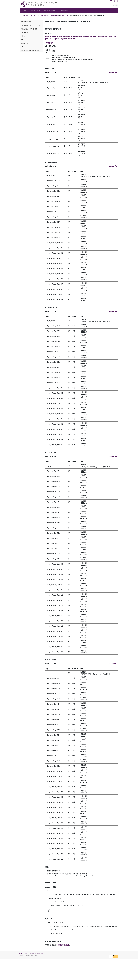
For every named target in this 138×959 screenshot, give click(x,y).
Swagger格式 (113, 72)
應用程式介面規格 (50, 11)
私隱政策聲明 (32, 953)
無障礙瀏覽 (40, 953)
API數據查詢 (64, 11)
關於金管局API (35, 11)
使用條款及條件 (23, 953)
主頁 (25, 11)
